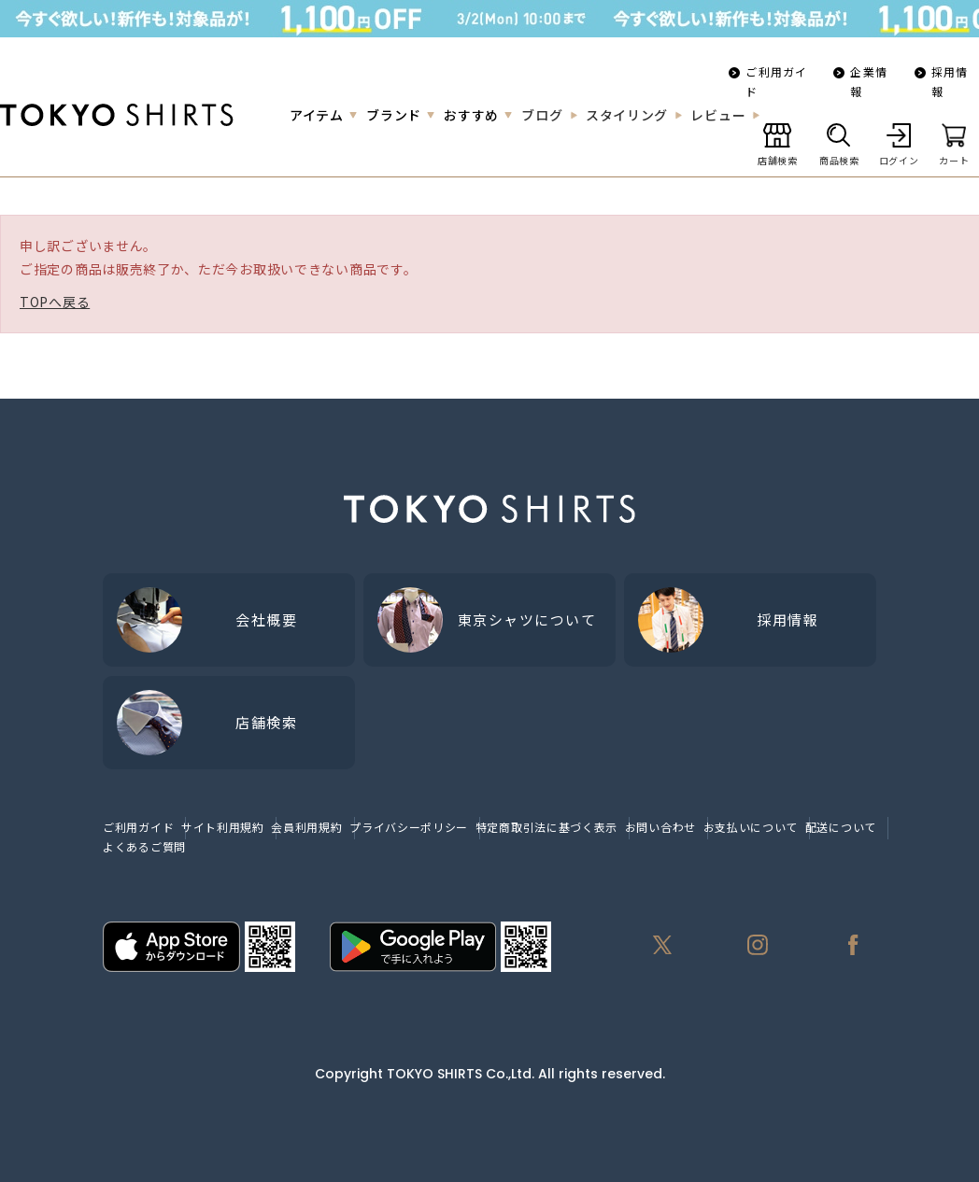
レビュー (717, 115)
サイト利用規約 (222, 827)
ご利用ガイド (776, 81)
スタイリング (627, 115)
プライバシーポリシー (408, 827)
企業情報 (868, 81)
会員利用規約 (306, 827)
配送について (840, 827)
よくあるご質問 (144, 846)
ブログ (541, 115)
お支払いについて (751, 827)
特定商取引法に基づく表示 (546, 827)
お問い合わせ (660, 827)
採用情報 (950, 81)
